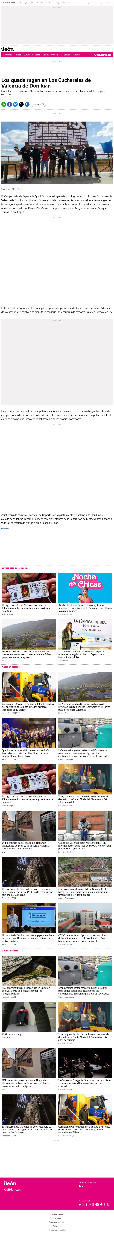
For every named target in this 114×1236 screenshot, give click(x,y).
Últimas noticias (10, 950)
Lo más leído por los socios (15, 568)
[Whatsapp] (3, 104)
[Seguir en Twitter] (83, 1204)
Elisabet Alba (7, 660)
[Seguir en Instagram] (93, 1204)
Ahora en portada (11, 666)
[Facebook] (9, 104)
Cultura (27, 55)
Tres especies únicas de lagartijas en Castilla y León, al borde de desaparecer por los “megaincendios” (26, 991)
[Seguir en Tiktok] (101, 1204)
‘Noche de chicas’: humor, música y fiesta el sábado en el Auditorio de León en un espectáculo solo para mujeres (85, 608)
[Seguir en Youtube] (97, 1204)
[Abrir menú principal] (111, 49)
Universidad (56, 55)
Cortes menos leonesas (79, 3)
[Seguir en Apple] (83, 1186)
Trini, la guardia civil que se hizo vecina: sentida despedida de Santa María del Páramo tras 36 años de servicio (83, 799)
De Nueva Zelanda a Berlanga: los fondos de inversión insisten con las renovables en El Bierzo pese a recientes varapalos (28, 654)
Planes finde (52, 3)
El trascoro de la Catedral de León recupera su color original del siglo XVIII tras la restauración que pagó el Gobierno (27, 892)
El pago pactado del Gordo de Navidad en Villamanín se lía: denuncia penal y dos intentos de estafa (27, 608)
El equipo (57, 1218)
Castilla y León (80, 55)
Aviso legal (57, 1226)
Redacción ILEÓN (65, 614)
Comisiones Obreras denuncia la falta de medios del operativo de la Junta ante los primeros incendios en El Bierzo (28, 707)
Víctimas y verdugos (12, 1034)
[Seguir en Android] (80, 1186)
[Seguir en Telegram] (90, 1204)
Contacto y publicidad (57, 1230)
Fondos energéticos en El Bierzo (26, 3)
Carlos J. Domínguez (66, 759)
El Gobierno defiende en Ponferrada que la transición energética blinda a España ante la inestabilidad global (82, 654)
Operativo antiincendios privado (96, 3)
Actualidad (7, 55)
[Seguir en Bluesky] (80, 1204)
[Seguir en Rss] (108, 1204)
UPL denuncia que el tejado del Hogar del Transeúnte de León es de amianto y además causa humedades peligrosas (26, 846)
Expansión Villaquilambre (64, 3)
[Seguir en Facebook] (86, 1204)
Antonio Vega (7, 614)
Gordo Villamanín (42, 3)
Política (18, 55)
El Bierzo (67, 55)
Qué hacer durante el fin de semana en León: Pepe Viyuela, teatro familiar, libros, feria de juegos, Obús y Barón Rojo (26, 753)
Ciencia (46, 55)
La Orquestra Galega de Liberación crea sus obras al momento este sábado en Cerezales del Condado (84, 1083)
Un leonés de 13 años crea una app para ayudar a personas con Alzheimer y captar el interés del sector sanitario (28, 938)
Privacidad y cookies (57, 1222)
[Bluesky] (15, 104)
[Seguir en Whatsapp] (105, 1204)
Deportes (5, 528)
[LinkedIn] (27, 104)
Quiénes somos (57, 1214)
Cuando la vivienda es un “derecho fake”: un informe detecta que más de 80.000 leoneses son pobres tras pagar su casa (84, 846)
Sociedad (36, 55)
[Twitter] (21, 104)
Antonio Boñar (8, 1037)
